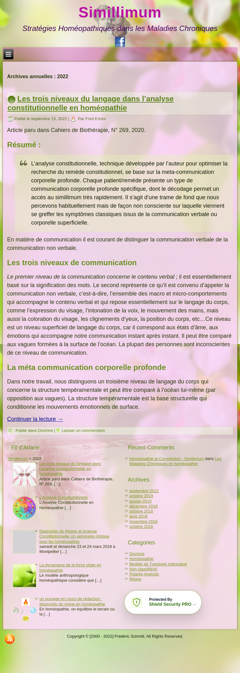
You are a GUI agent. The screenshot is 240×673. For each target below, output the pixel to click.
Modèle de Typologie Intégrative (158, 564)
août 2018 (138, 516)
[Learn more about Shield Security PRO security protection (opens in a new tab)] (162, 602)
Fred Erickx (95, 118)
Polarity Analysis (144, 574)
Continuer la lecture (35, 419)
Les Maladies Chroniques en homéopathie (175, 461)
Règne (135, 579)
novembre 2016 (143, 521)
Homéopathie (141, 558)
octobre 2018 (141, 511)
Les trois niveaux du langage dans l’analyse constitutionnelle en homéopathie (91, 103)
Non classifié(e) (143, 569)
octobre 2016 (141, 526)
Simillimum (120, 12)
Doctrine (45, 430)
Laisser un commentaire (83, 430)
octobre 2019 (141, 495)
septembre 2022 (144, 490)
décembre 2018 (143, 506)
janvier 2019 (140, 501)
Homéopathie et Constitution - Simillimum (166, 458)
